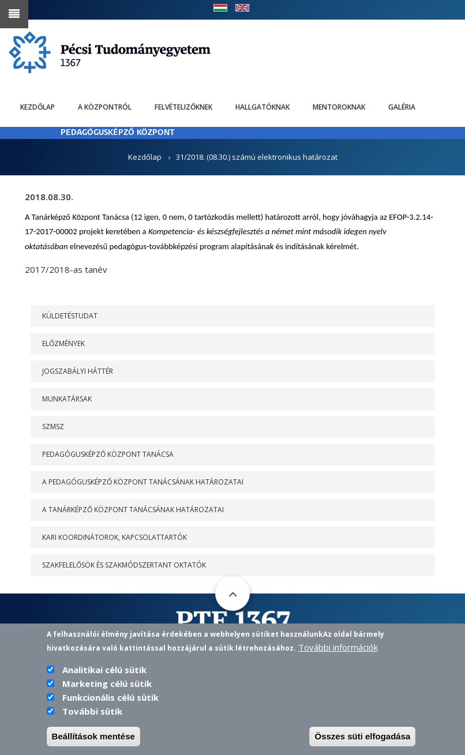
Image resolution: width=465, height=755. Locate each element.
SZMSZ (53, 426)
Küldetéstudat (69, 316)
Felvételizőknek (183, 107)
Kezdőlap (37, 107)
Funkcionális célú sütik (110, 698)
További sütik (92, 712)
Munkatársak (67, 399)
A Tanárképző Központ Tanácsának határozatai (133, 509)
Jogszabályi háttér (77, 371)
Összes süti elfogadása (362, 737)
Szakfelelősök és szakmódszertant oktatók (124, 565)
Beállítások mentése (93, 737)
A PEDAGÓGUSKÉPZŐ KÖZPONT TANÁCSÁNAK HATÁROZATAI (142, 482)
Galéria (401, 107)
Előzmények (63, 343)
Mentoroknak (339, 107)
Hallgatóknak (262, 107)
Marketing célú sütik (107, 684)
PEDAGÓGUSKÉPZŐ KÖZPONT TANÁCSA (108, 454)
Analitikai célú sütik (104, 670)
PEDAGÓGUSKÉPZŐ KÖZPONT (118, 133)
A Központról (105, 107)
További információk (338, 647)
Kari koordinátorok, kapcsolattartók (114, 537)
